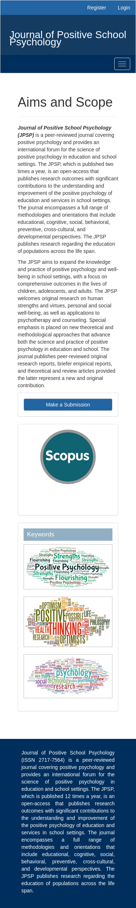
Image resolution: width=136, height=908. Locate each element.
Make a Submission (68, 405)
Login (124, 8)
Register (96, 8)
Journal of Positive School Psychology (67, 36)
